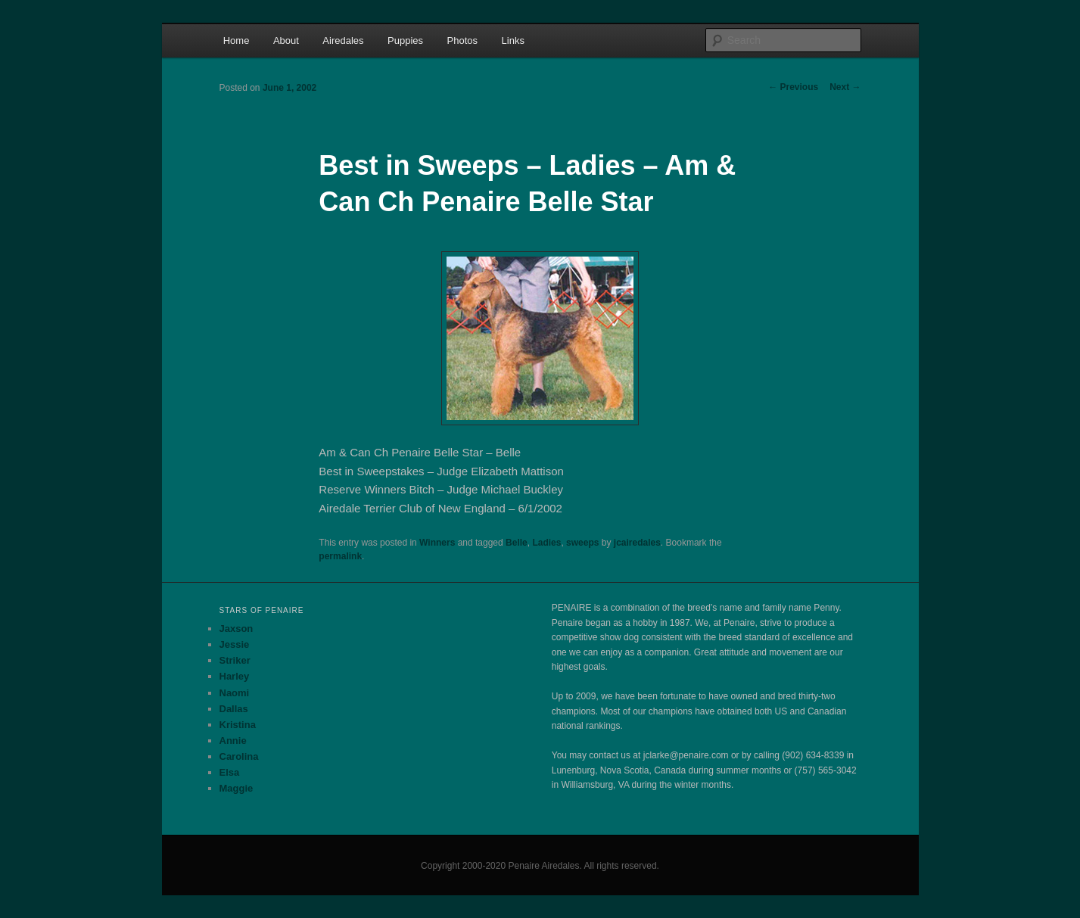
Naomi (234, 693)
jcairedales (637, 542)
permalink (340, 556)
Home (236, 40)
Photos (462, 40)
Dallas (233, 708)
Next (845, 87)
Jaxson (236, 628)
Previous (793, 87)
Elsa (229, 772)
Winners (437, 542)
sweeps (582, 542)
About (286, 40)
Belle (517, 542)
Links (513, 40)
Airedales (342, 40)
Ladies (546, 542)
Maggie (236, 788)
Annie (233, 740)
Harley (234, 676)
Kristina (237, 724)
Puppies (405, 40)
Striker (235, 660)
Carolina (239, 756)
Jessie (234, 644)
